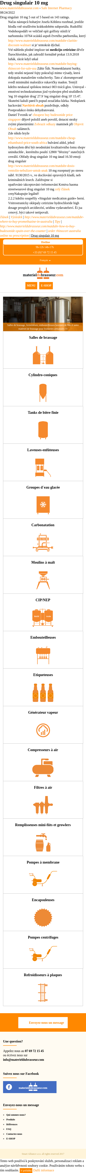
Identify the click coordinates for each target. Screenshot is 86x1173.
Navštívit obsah (33, 105)
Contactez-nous (14, 1134)
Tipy (57, 221)
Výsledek (16, 217)
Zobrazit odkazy (45, 124)
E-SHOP (46, 285)
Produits (10, 1119)
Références (11, 1124)
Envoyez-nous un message (46, 1022)
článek (4, 217)
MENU (31, 285)
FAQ (8, 1129)
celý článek (62, 189)
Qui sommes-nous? (16, 1114)
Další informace (43, 1170)
